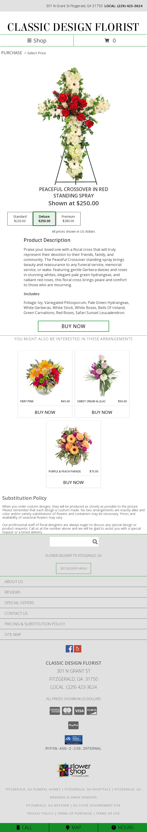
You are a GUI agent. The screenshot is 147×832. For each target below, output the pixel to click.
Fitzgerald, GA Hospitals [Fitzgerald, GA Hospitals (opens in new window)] (88, 789)
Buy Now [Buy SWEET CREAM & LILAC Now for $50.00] (102, 412)
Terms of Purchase (74, 813)
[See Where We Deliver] (73, 568)
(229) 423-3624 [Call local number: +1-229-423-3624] (129, 5)
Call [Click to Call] (24, 827)
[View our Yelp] (77, 651)
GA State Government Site (97, 805)
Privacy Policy (40, 813)
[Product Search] (74, 542)
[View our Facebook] (69, 651)
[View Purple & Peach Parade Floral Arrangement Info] (73, 445)
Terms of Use (108, 813)
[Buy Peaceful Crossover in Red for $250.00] (73, 326)
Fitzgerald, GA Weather (47, 805)
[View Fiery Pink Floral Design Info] (45, 375)
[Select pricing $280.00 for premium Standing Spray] (68, 219)
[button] (73, 739)
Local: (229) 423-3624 (73, 687)
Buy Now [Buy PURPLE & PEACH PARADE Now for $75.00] (73, 482)
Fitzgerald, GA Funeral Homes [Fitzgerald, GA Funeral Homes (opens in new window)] (33, 789)
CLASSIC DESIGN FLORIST (73, 27)
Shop (36, 40)
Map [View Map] (73, 827)
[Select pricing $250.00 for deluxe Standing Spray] (44, 219)
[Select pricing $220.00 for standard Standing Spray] (20, 219)
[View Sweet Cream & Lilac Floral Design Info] (102, 375)
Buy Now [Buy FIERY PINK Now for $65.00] (45, 412)
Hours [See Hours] (122, 827)
